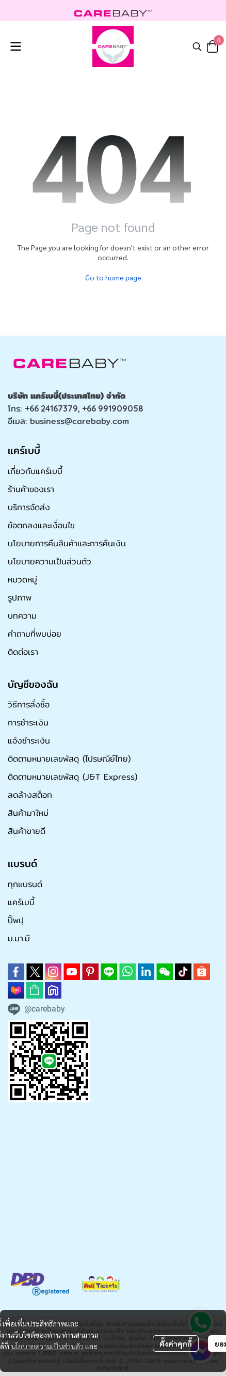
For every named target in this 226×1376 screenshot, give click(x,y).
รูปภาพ (19, 597)
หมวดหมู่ (22, 579)
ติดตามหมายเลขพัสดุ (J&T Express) (72, 776)
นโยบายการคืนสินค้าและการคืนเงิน (67, 543)
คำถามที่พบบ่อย (34, 633)
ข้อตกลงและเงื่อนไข (41, 525)
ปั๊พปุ (16, 920)
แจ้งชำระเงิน (29, 740)
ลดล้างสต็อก (30, 794)
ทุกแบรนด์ (25, 884)
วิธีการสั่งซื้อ (29, 704)
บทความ (22, 615)
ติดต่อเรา (23, 651)
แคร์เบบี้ (21, 902)
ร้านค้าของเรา (31, 489)
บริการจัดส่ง (29, 507)
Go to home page (113, 277)
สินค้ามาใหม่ (28, 812)
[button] (197, 46)
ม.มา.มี (19, 938)
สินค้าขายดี (26, 831)
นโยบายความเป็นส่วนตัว (47, 1346)
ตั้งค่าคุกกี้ (175, 1343)
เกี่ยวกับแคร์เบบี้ (35, 471)
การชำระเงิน (28, 722)
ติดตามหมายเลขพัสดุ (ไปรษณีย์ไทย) (69, 758)
